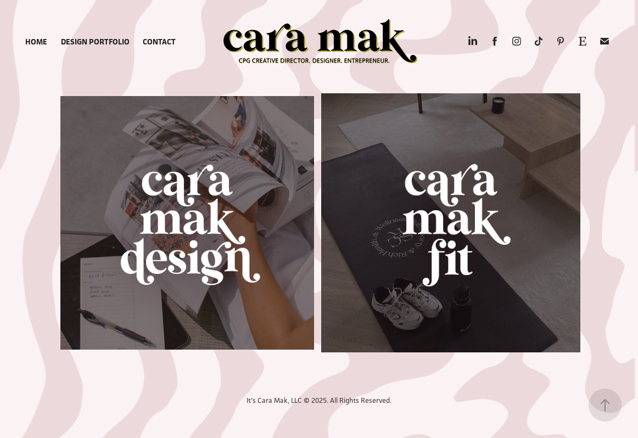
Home (36, 41)
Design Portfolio (95, 41)
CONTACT (159, 41)
